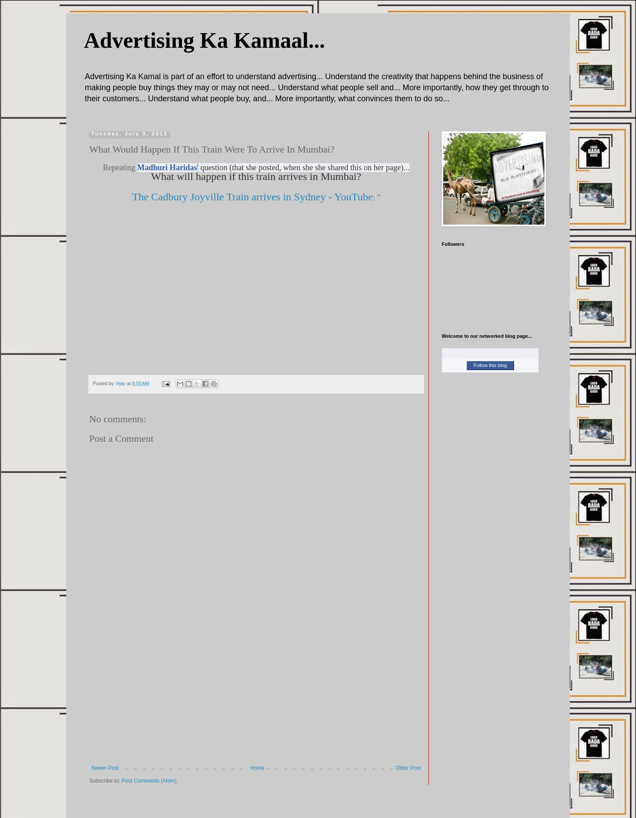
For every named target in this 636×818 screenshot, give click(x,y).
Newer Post (105, 768)
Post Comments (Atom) (149, 781)
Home (257, 768)
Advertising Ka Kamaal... (204, 40)
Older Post (408, 768)
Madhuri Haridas (167, 167)
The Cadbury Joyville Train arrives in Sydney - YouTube (252, 197)
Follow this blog (490, 365)
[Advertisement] (256, 698)
